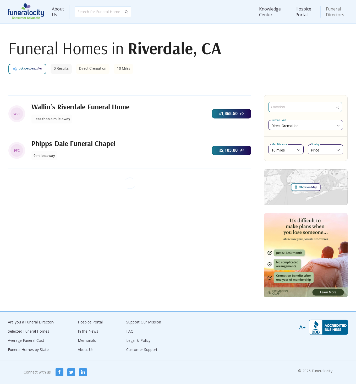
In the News (88, 331)
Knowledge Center (270, 12)
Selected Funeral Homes (28, 331)
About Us (58, 12)
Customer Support (141, 349)
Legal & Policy (138, 340)
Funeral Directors (335, 12)
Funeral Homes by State (28, 349)
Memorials (87, 340)
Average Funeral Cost (26, 340)
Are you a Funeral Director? (31, 322)
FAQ (130, 331)
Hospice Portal (303, 12)
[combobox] (306, 126)
